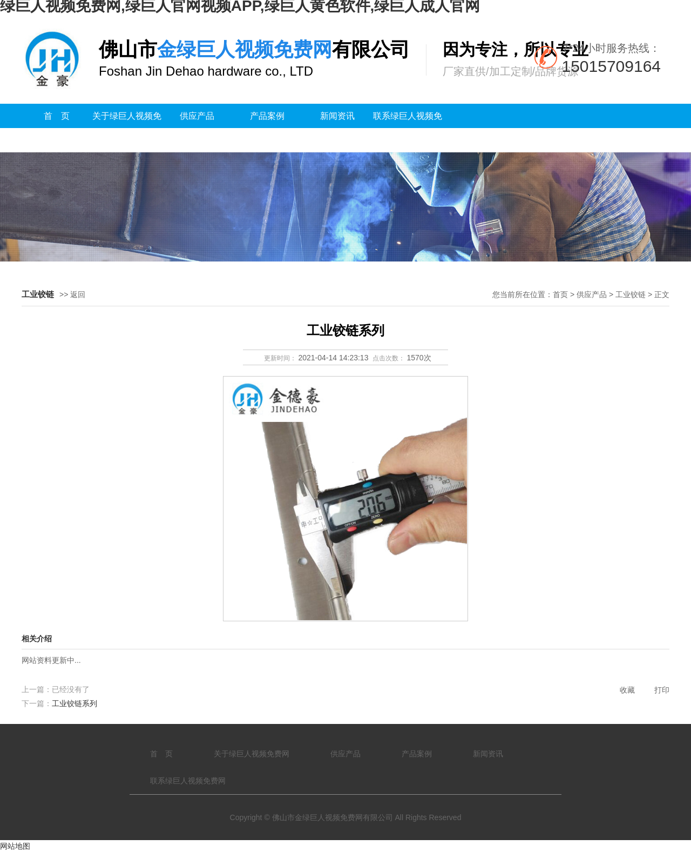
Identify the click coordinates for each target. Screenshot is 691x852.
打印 (661, 690)
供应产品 (197, 115)
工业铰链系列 (74, 703)
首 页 (57, 115)
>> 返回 (72, 294)
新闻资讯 (337, 115)
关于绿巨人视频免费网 (126, 128)
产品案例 (267, 115)
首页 (560, 294)
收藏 (627, 690)
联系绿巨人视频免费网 (407, 128)
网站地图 (15, 846)
